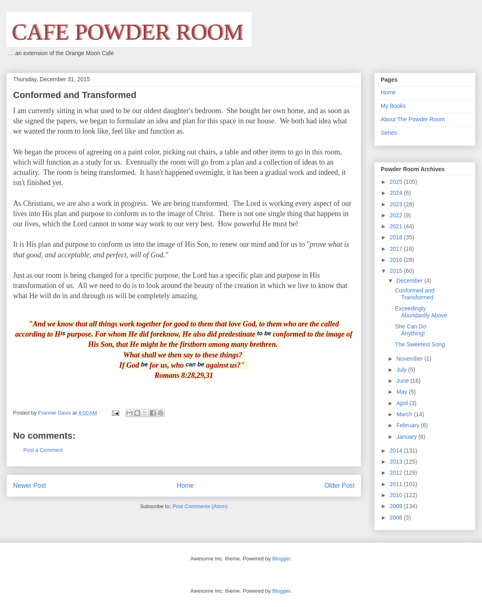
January (407, 436)
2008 (397, 517)
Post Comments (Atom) (200, 506)
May (402, 391)
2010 (397, 495)
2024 (397, 193)
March (405, 414)
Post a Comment (43, 450)
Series (389, 132)
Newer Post (29, 485)
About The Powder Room (413, 119)
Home (185, 485)
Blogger (281, 559)
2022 (397, 215)
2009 (397, 506)
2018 (397, 237)
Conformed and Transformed (415, 294)
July (402, 369)
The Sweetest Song (420, 344)
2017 (397, 248)
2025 (397, 182)
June (403, 380)
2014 (397, 450)
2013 (397, 461)
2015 (397, 271)
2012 (397, 472)
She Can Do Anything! (410, 330)
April (402, 403)
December (410, 280)
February (408, 425)
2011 (397, 484)
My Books (393, 106)
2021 (397, 226)
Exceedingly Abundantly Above (421, 312)
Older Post (339, 485)
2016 (397, 260)
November (410, 358)
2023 (397, 204)
